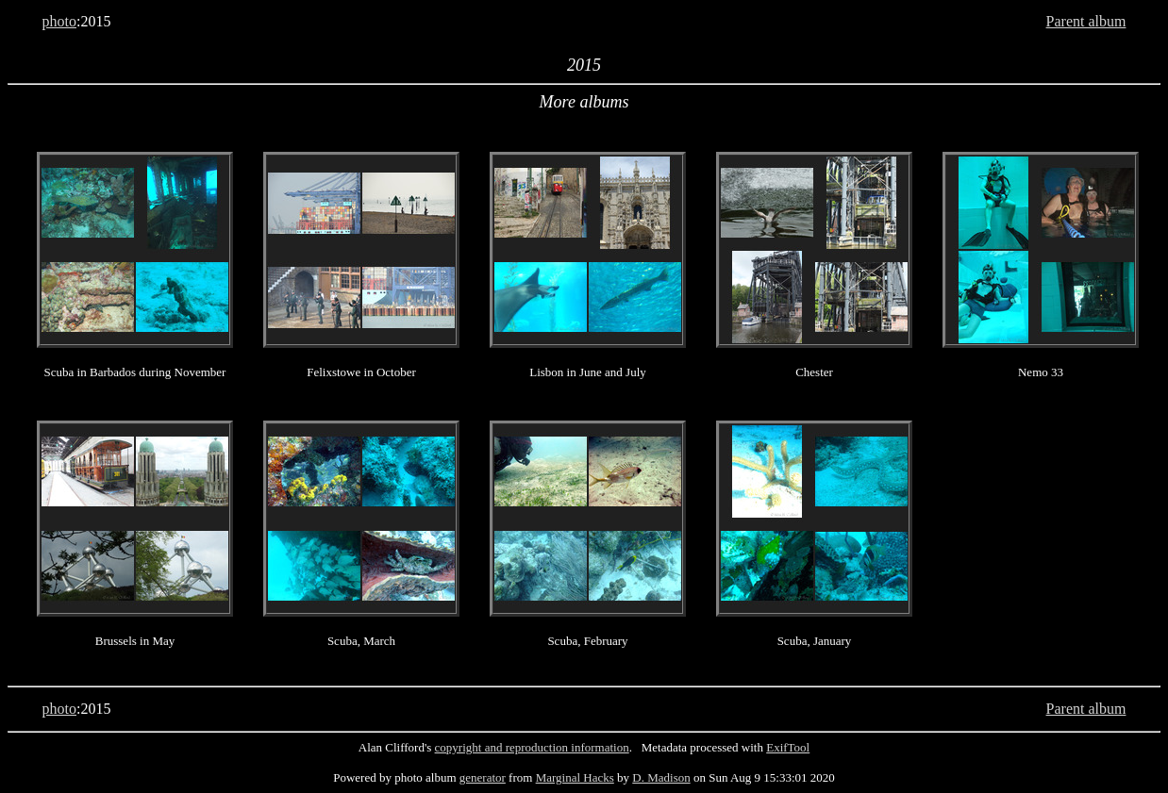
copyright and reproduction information (532, 747)
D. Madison (661, 777)
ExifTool (787, 747)
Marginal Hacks (575, 777)
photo (59, 21)
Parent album (1086, 21)
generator (482, 777)
